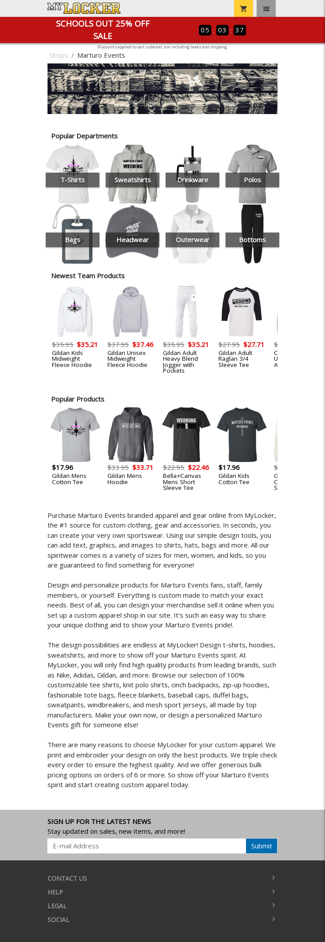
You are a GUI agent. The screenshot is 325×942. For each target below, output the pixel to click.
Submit (261, 845)
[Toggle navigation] (266, 8)
